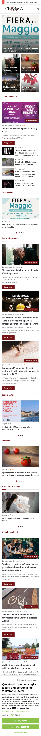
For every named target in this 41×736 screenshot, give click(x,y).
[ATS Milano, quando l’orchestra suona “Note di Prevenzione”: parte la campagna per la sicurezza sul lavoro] (20, 301)
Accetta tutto (20, 721)
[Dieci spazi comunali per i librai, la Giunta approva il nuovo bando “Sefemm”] (8, 172)
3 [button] (19, 232)
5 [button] (23, 232)
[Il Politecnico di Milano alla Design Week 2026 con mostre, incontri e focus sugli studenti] (11, 82)
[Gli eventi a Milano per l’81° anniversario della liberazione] (30, 82)
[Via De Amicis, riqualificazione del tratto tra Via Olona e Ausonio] (20, 649)
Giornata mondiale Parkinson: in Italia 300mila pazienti (10, 70)
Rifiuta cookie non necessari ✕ (27, 680)
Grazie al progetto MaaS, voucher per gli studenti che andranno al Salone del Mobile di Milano (20, 567)
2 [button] (17, 232)
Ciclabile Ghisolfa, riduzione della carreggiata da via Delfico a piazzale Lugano (19, 617)
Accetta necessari (20, 727)
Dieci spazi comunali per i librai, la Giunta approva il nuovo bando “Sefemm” (25, 174)
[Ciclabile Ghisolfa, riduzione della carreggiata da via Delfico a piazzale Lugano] (20, 598)
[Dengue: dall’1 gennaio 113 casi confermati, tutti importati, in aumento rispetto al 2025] (20, 352)
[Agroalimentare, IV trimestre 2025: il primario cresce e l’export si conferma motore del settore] (30, 63)
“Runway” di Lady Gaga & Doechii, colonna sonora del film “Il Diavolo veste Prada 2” (26, 152)
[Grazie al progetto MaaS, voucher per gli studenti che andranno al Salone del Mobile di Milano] (20, 548)
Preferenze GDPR (20, 733)
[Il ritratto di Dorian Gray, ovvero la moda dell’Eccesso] (8, 184)
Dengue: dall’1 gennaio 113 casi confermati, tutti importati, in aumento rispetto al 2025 (20, 371)
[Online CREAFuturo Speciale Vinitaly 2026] (20, 112)
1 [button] (16, 233)
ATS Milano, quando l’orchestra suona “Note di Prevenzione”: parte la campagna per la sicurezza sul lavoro (20, 320)
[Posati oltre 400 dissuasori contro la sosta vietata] (8, 162)
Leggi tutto (8, 143)
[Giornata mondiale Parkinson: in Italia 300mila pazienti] (11, 63)
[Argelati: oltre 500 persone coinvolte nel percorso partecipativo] (20, 411)
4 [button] (21, 232)
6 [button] (24, 232)
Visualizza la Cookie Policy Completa (15, 712)
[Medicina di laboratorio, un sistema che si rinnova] (20, 502)
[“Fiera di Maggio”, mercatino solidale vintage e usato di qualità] (20, 34)
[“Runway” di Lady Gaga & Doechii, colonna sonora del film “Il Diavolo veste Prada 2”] (8, 151)
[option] (20, 53)
